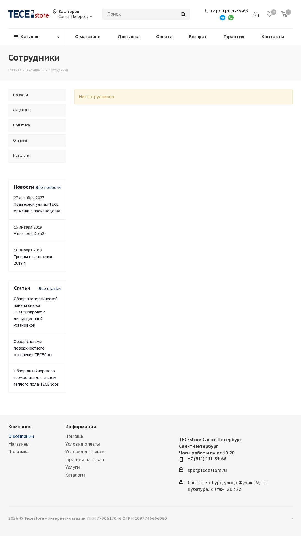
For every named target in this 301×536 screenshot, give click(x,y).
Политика (18, 451)
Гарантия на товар (84, 459)
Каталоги (75, 475)
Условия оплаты (82, 444)
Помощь (74, 436)
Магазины (18, 444)
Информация (80, 427)
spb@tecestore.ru (207, 470)
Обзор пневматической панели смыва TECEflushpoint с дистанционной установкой (36, 312)
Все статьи (50, 288)
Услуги (72, 467)
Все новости (48, 187)
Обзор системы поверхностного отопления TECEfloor (33, 348)
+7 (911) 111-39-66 (229, 11)
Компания (20, 427)
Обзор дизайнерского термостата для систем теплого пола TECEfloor (36, 378)
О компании (21, 436)
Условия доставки (85, 451)
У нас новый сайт (30, 233)
